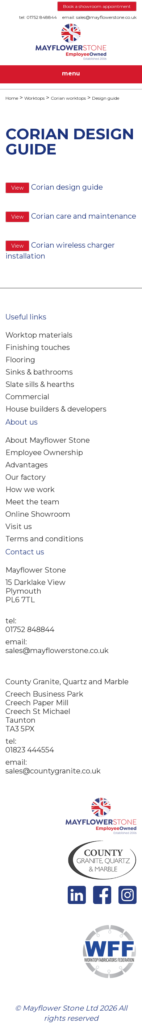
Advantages (26, 465)
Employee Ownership (44, 452)
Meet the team (32, 502)
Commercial (27, 396)
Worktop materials (38, 335)
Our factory (25, 477)
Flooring (20, 359)
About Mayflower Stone (47, 440)
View (17, 188)
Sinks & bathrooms (39, 372)
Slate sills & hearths (39, 384)
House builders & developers (55, 409)
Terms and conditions (44, 538)
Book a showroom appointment (97, 6)
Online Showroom (37, 514)
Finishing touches (37, 347)
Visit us (18, 526)
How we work (30, 489)
